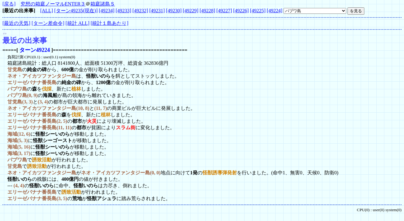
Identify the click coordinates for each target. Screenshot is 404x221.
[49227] (224, 10)
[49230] (174, 10)
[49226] (241, 10)
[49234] (107, 10)
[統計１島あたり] (109, 23)
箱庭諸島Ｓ (102, 3)
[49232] (140, 10)
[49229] (190, 10)
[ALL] (46, 10)
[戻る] (9, 3)
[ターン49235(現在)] (75, 10)
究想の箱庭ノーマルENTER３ (53, 3)
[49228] (207, 10)
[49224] (274, 10)
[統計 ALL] (77, 23)
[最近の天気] (16, 23)
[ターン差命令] (48, 23)
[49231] (157, 10)
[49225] (258, 10)
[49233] (123, 10)
